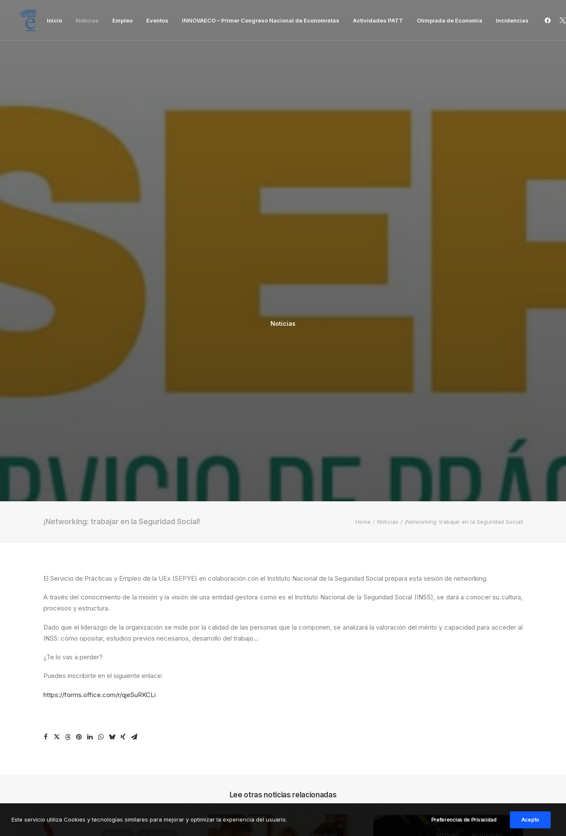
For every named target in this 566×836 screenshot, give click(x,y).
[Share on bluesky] (112, 419)
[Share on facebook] (45, 419)
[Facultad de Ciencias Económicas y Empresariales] (28, 20)
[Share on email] (134, 419)
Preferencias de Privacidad (464, 826)
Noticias (87, 20)
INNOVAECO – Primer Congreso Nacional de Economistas (260, 20)
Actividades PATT (378, 20)
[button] (549, 20)
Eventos (157, 20)
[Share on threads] (68, 419)
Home (363, 204)
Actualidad (157, 517)
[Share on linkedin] (90, 419)
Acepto (530, 826)
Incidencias (512, 20)
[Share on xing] (123, 419)
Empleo (122, 20)
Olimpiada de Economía (449, 20)
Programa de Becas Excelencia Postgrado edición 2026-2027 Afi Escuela (115, 640)
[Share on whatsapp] (101, 419)
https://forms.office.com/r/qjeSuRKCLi (99, 377)
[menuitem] (54, 20)
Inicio (54, 20)
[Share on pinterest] (79, 419)
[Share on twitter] (56, 419)
